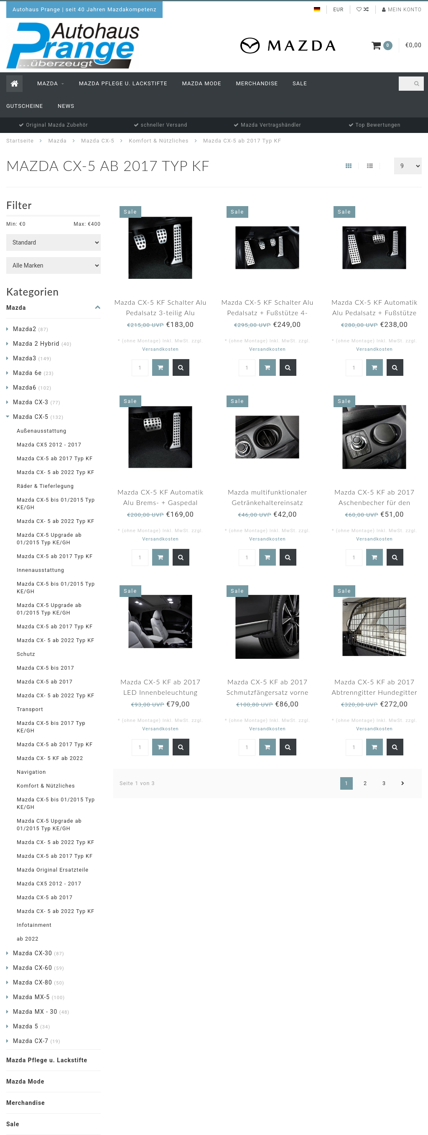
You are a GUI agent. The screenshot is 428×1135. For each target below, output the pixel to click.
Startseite (20, 141)
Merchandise (257, 83)
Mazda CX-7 (37, 1041)
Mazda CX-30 (38, 953)
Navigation (31, 772)
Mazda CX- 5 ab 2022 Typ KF (55, 472)
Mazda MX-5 (39, 997)
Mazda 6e (33, 373)
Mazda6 (32, 387)
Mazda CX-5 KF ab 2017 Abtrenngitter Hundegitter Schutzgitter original (375, 692)
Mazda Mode (201, 83)
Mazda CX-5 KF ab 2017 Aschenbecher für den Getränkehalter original (374, 502)
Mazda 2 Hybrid (42, 343)
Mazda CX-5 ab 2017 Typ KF (55, 458)
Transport (30, 709)
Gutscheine (24, 106)
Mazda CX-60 (38, 967)
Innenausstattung (40, 570)
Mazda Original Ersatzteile (53, 870)
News (66, 106)
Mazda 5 (31, 1026)
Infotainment (34, 925)
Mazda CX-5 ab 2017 (45, 681)
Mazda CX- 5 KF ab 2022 (50, 758)
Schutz (26, 654)
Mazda (47, 83)
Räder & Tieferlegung (45, 486)
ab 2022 (27, 939)
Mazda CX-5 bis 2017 (45, 668)
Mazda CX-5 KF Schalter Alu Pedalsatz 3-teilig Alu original (161, 312)
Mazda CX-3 (37, 402)
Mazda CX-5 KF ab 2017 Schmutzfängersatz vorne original (268, 692)
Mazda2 (30, 329)
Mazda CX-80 (38, 982)
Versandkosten (160, 349)
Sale (300, 83)
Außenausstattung (41, 431)
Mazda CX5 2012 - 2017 (49, 444)
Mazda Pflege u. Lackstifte (123, 83)
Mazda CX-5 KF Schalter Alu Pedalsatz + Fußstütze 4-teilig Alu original (268, 312)
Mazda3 (32, 358)
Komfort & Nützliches (46, 786)
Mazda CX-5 (38, 416)
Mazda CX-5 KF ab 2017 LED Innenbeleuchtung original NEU (160, 692)
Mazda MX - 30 (41, 1011)
